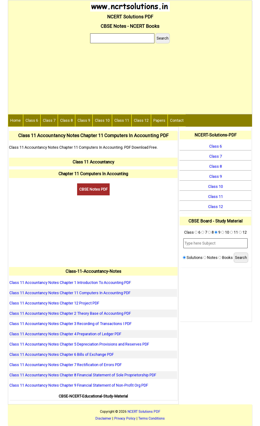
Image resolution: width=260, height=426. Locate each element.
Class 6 (31, 120)
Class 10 (102, 120)
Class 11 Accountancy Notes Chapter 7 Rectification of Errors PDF (65, 364)
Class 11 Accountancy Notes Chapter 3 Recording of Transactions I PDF (70, 323)
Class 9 (84, 120)
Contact (177, 120)
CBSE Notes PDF (93, 189)
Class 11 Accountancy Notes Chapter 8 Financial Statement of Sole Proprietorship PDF (82, 375)
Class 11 (121, 120)
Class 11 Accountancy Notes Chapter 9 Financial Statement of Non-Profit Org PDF (78, 385)
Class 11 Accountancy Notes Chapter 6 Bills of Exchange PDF (61, 354)
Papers (159, 120)
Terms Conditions (151, 418)
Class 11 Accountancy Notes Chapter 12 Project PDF (54, 303)
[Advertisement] (130, 79)
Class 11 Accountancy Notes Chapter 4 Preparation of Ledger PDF (65, 334)
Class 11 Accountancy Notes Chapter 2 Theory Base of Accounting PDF (70, 313)
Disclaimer (103, 418)
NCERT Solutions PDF (143, 412)
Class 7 (49, 120)
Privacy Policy (125, 418)
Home (15, 120)
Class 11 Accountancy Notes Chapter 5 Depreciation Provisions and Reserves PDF (79, 344)
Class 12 (141, 120)
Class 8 (66, 120)
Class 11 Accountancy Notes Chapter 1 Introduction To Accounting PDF (70, 282)
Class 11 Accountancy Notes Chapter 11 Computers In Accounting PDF (69, 293)
